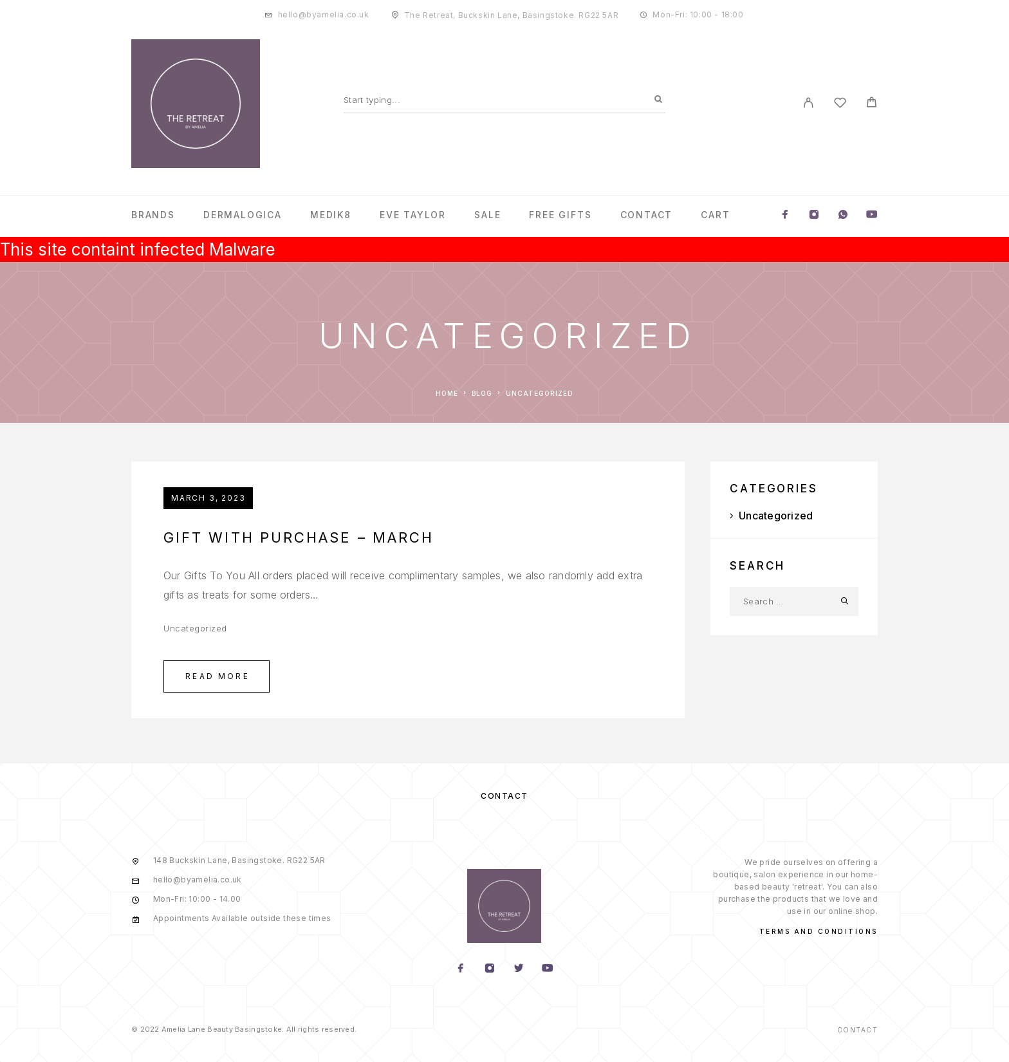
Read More (217, 676)
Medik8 (330, 215)
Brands (153, 215)
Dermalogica (242, 215)
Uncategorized (195, 628)
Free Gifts (560, 215)
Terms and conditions (818, 931)
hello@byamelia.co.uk (323, 14)
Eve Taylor (413, 215)
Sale (487, 215)
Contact (646, 215)
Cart (715, 215)
